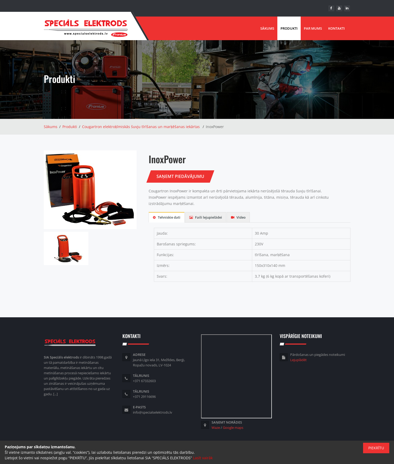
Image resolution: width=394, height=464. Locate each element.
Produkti (289, 28)
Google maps (233, 427)
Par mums (313, 28)
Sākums (267, 28)
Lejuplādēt (298, 359)
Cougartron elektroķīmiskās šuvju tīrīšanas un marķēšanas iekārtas (141, 126)
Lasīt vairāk (203, 457)
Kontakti (336, 28)
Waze (216, 427)
